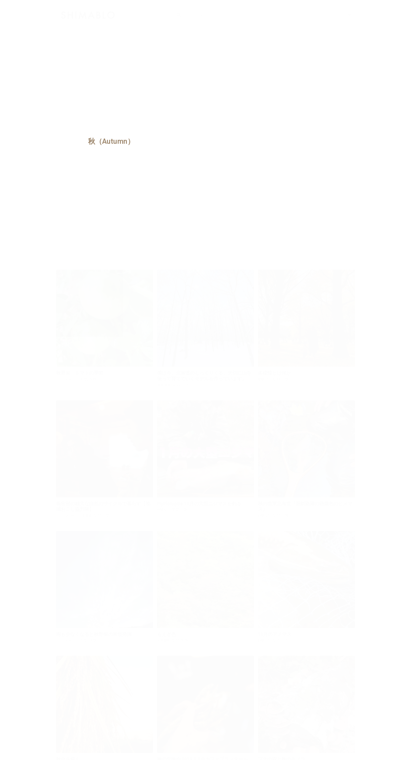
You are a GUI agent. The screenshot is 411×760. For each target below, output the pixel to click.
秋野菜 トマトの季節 (79, 373)
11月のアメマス (274, 634)
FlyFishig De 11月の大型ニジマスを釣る (199, 503)
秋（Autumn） (111, 141)
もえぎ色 (166, 634)
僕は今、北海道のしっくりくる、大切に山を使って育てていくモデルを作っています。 (204, 375)
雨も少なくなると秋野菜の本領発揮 (94, 634)
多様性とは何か (274, 373)
